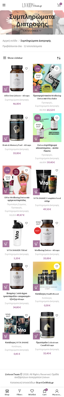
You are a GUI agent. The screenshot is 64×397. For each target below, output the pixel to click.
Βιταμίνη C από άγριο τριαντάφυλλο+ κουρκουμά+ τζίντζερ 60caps (17, 296)
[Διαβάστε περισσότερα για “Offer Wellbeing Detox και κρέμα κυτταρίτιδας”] (6, 191)
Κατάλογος (47, 298)
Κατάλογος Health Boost (47, 294)
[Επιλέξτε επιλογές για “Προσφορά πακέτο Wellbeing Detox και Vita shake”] (36, 89)
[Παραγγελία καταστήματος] (58, 57)
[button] (6, 89)
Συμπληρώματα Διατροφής (17, 99)
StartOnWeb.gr (45, 382)
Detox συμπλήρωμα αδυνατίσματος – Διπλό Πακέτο (47, 148)
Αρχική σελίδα (10, 40)
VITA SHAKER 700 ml (17, 250)
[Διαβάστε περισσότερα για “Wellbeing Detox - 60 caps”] (36, 243)
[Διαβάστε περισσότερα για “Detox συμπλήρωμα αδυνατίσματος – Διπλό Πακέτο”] (36, 138)
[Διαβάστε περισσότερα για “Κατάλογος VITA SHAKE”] (6, 336)
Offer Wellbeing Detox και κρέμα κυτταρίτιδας (16, 199)
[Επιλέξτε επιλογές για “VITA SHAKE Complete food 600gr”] (36, 191)
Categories (30, 31)
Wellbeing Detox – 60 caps (47, 250)
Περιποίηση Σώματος (16, 204)
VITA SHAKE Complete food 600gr (47, 199)
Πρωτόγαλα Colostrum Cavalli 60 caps (47, 344)
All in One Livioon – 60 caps (17, 95)
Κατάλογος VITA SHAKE (17, 342)
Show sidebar (15, 57)
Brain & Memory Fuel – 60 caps (17, 145)
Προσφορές (47, 102)
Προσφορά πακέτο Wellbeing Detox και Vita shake (47, 97)
